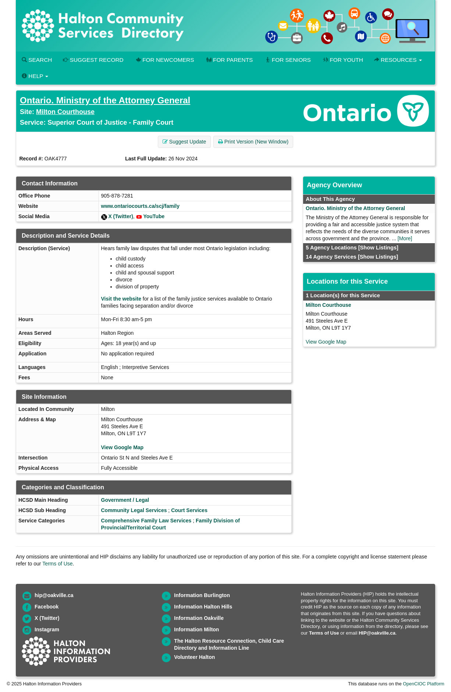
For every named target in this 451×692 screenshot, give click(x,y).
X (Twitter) (120, 216)
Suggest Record (93, 60)
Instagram (47, 629)
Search (37, 60)
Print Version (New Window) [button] (253, 142)
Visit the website (121, 299)
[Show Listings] (378, 248)
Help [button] (35, 76)
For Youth (342, 60)
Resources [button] (398, 60)
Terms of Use (57, 564)
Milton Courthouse (65, 112)
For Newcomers (164, 60)
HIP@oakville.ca (377, 633)
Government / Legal (125, 500)
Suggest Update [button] (184, 142)
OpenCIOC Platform (423, 683)
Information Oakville (199, 618)
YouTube (153, 216)
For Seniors (287, 60)
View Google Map (122, 447)
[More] (405, 238)
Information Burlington (202, 595)
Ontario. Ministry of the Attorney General (105, 100)
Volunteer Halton (194, 657)
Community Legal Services (134, 510)
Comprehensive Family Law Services (146, 521)
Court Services (189, 510)
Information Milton (196, 629)
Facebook (46, 607)
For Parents (229, 60)
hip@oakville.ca (54, 595)
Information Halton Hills (203, 607)
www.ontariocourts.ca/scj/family (140, 206)
